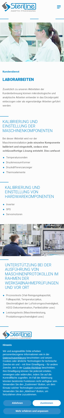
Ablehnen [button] (17, 403)
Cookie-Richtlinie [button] (32, 367)
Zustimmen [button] (46, 403)
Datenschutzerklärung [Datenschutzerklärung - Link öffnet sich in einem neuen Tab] (14, 357)
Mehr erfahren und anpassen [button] (32, 411)
